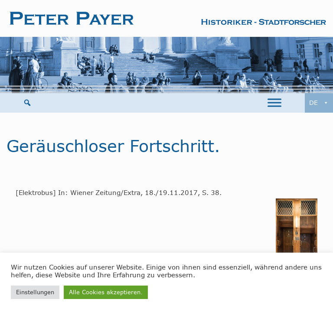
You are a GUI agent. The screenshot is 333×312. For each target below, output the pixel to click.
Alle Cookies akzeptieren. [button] (106, 292)
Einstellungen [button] (35, 292)
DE (319, 103)
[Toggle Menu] (274, 103)
